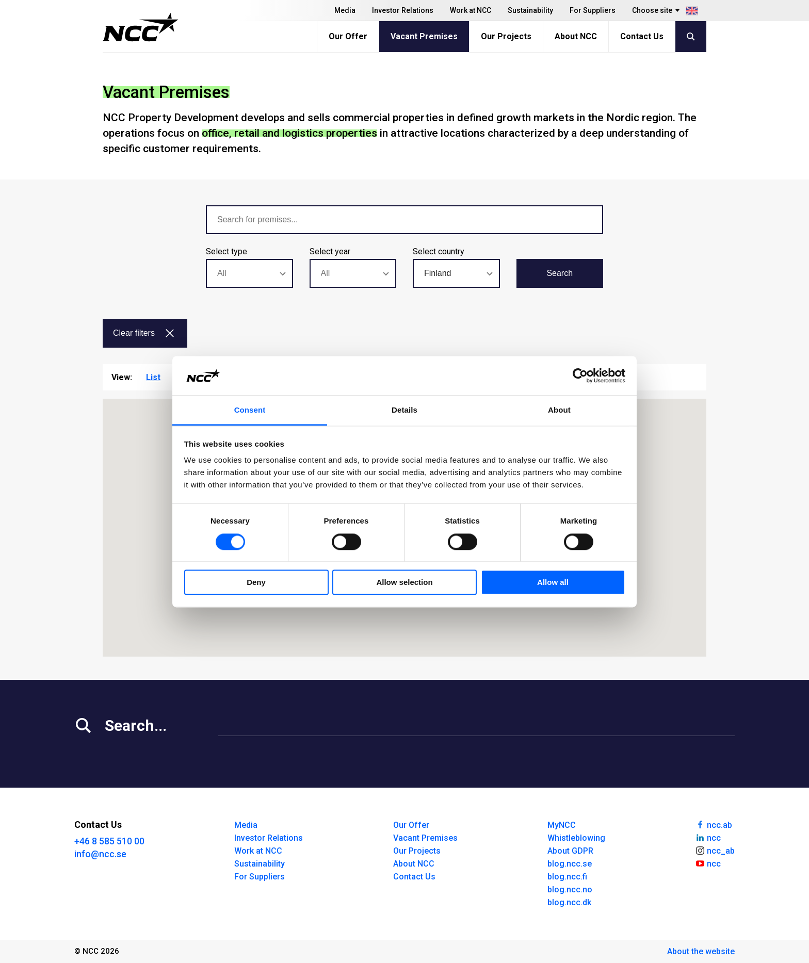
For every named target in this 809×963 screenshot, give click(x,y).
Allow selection (404, 582)
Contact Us (642, 36)
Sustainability (530, 10)
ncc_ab (715, 850)
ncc (708, 837)
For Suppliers (593, 10)
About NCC (576, 36)
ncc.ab (713, 824)
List (153, 377)
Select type (226, 251)
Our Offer (348, 36)
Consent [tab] (250, 410)
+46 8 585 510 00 (109, 841)
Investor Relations (402, 10)
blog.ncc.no (569, 889)
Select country (438, 251)
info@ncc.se (100, 853)
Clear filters (144, 333)
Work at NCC (470, 10)
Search (559, 273)
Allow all (553, 582)
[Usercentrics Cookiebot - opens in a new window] (580, 375)
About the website (701, 951)
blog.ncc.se (569, 864)
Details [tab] (404, 410)
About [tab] (559, 410)
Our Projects (506, 36)
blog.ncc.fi (567, 877)
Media (344, 10)
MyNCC (561, 825)
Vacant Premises (424, 36)
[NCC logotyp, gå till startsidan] (141, 27)
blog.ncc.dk (569, 902)
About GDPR (570, 851)
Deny (256, 582)
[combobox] (249, 273)
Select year (330, 251)
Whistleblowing (576, 838)
